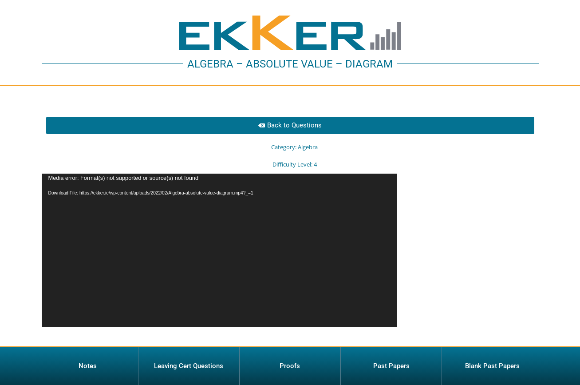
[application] (219, 250)
